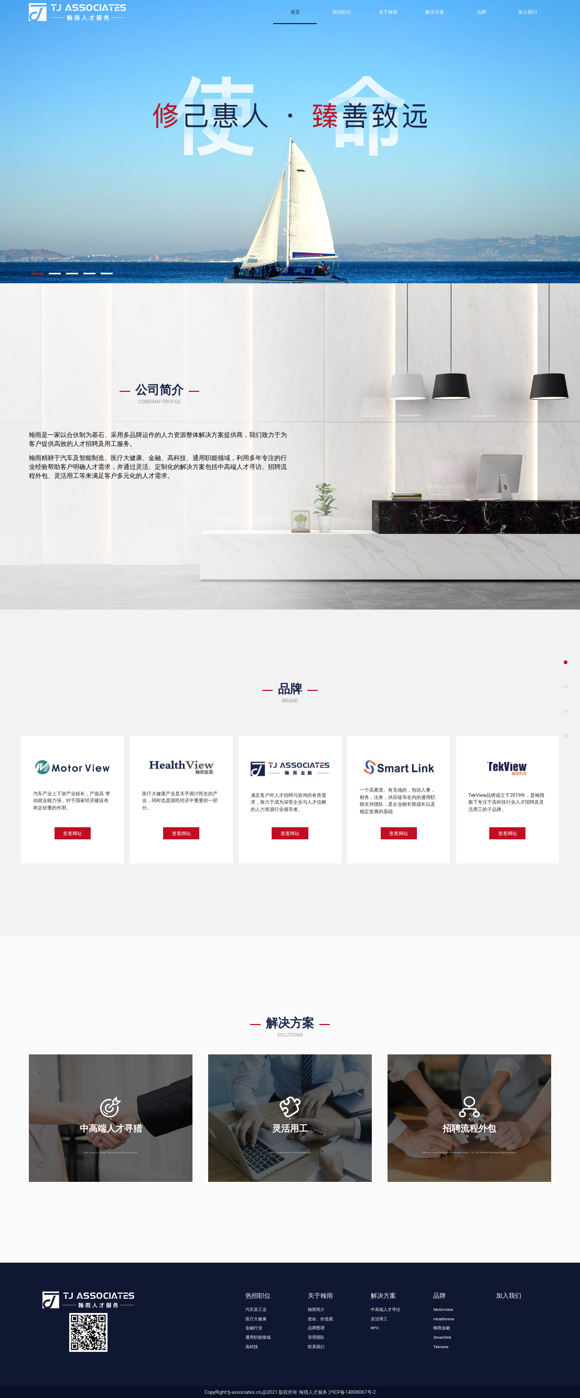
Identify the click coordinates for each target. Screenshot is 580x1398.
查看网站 (72, 833)
